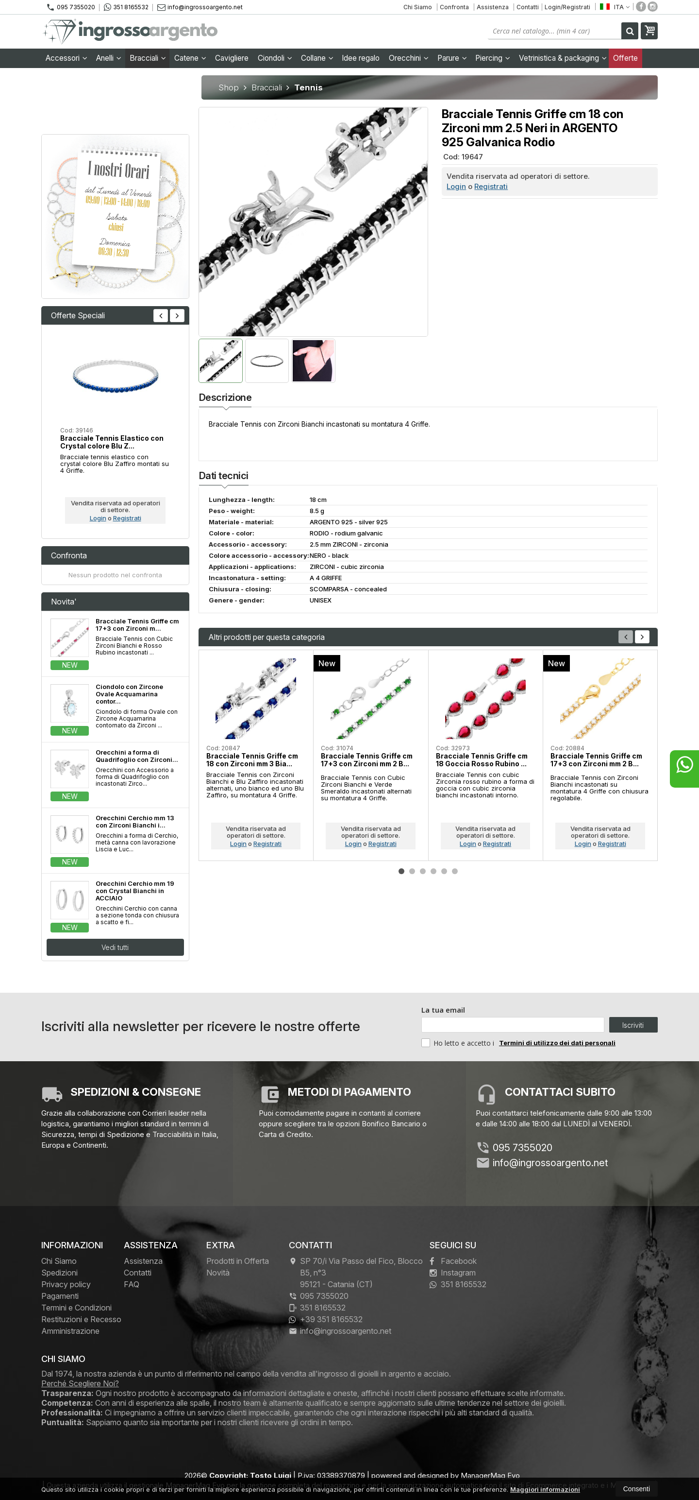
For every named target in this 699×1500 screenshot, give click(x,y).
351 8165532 (126, 7)
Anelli (108, 58)
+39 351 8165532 (326, 1319)
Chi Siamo (417, 7)
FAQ (131, 1284)
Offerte (625, 58)
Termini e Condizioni (76, 1307)
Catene (190, 58)
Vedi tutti (115, 947)
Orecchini (409, 58)
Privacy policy (66, 1284)
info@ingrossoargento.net (200, 7)
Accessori (66, 58)
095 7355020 (70, 7)
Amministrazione (70, 1331)
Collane (317, 58)
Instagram (453, 1272)
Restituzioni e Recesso (81, 1319)
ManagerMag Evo (490, 1475)
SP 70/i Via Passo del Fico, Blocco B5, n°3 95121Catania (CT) (356, 1272)
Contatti (527, 7)
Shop (228, 87)
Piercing (492, 58)
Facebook (453, 1261)
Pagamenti (60, 1296)
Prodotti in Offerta (237, 1261)
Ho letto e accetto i (458, 1043)
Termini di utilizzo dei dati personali (557, 1043)
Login (456, 186)
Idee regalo (361, 58)
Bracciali (148, 58)
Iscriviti (633, 1025)
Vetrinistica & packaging (563, 58)
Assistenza (493, 7)
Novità (218, 1272)
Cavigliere (232, 58)
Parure (452, 58)
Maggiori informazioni (545, 1489)
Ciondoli (275, 58)
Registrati (491, 186)
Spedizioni (59, 1272)
